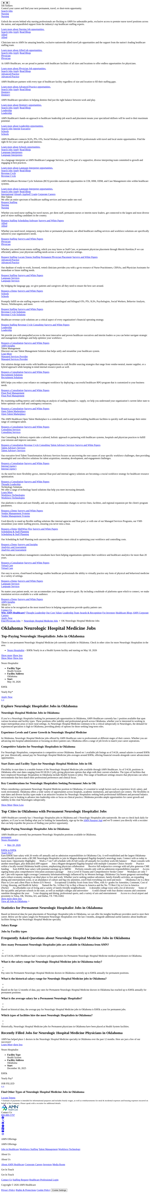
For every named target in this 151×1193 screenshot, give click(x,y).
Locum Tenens (8, 1097)
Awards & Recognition (91, 612)
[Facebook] (3, 1118)
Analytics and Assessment (13, 547)
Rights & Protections (26, 1190)
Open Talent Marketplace (13, 411)
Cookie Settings (59, 1190)
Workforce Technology (69, 1149)
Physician (6, 55)
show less (17, 898)
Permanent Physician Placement (56, 257)
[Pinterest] (3, 1126)
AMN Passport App (93, 820)
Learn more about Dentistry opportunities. (21, 105)
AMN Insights (8, 345)
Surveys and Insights (28, 544)
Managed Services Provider (14, 356)
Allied (4, 34)
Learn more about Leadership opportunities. (22, 126)
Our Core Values (54, 612)
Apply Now (6, 618)
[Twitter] (3, 1120)
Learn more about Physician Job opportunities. (23, 68)
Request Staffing (9, 202)
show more (6, 898)
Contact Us (6, 610)
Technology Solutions (11, 487)
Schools (5, 131)
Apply (16, 32)
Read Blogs (25, 32)
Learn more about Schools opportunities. (20, 147)
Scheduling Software (28, 220)
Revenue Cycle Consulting (31, 324)
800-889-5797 (8, 1115)
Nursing (5, 13)
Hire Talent (6, 197)
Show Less (18, 805)
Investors (47, 1164)
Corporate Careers (46, 194)
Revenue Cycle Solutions (13, 312)
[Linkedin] (3, 1123)
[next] (3, 699)
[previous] (2, 699)
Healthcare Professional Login (43, 1179)
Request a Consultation (12, 343)
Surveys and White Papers (51, 220)
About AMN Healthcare (12, 1164)
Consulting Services (10, 429)
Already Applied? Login (25, 194)
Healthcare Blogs (124, 612)
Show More (6, 658)
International (7, 194)
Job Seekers (7, 5)
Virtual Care (7, 565)
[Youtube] (3, 1131)
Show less (17, 655)
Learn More (7, 492)
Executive (26, 128)
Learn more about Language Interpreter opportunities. (27, 168)
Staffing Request (21, 1179)
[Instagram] (3, 1134)
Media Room (58, 1164)
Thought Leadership (11, 484)
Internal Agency (9, 466)
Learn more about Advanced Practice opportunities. (26, 86)
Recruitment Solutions (12, 374)
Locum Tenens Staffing (29, 257)
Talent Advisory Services (62, 445)
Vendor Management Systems (15, 513)
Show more (6, 655)
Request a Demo (9, 291)
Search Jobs (7, 11)
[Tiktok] (3, 1128)
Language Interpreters (11, 152)
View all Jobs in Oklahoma (16, 901)
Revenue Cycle (8, 173)
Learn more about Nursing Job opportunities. (22, 29)
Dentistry (5, 92)
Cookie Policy (43, 1190)
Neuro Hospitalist (15, 650)
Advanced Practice (10, 74)
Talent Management (10, 348)
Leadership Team (71, 612)
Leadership (6, 110)
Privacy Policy (8, 1190)
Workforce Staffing (29, 1149)
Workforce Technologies (13, 495)
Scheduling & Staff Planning (15, 531)
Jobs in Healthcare (10, 1149)
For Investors (108, 612)
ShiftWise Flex (25, 529)
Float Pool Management (12, 393)
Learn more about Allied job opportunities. (21, 50)
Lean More (6, 354)
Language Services (10, 278)
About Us (6, 604)
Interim (16, 128)
